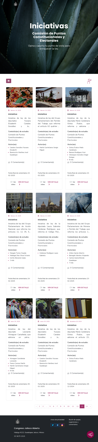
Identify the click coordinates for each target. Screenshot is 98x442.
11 (73, 406)
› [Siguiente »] (90, 406)
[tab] (8, 81)
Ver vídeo (13, 183)
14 (87, 406)
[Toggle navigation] (83, 5)
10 (68, 406)
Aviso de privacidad (57, 420)
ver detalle (23, 183)
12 (77, 406)
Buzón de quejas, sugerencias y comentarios (75, 422)
